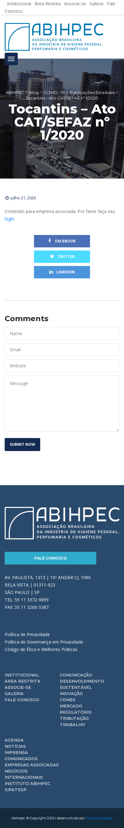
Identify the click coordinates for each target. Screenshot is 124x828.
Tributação (74, 718)
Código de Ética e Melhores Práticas (41, 649)
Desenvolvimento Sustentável (82, 684)
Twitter (62, 256)
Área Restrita (23, 681)
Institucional (22, 674)
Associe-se (18, 687)
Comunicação (76, 674)
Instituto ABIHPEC (27, 783)
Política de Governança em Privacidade (44, 642)
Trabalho (72, 724)
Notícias (15, 746)
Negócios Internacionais (24, 774)
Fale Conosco (50, 558)
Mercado (71, 705)
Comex (67, 699)
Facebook (62, 241)
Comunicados (21, 758)
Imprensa (16, 752)
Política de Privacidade (27, 634)
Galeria (14, 693)
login (9, 219)
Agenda (14, 739)
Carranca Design (99, 818)
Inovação (71, 693)
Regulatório (76, 712)
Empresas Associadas (32, 764)
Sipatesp (15, 789)
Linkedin (62, 272)
